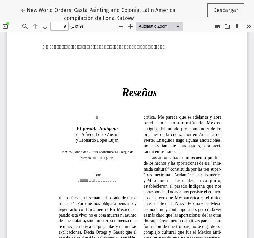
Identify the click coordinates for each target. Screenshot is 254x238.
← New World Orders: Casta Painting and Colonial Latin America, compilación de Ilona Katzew (99, 13)
